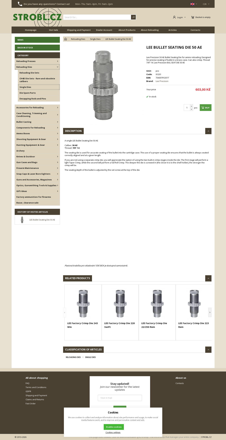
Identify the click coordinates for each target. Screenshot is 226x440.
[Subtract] (191, 109)
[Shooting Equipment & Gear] (57, 139)
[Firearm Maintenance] (57, 168)
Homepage (30, 30)
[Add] (191, 106)
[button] (64, 312)
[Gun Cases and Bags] (57, 162)
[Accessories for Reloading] (57, 107)
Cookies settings (113, 432)
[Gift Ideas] (57, 191)
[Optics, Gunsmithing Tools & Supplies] (57, 185)
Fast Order (31, 403)
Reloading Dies (73, 357)
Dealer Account (104, 30)
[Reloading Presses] (57, 61)
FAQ (27, 383)
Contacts (195, 30)
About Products (127, 30)
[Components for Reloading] (57, 128)
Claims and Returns (35, 399)
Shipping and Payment (79, 30)
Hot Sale (53, 30)
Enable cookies (114, 426)
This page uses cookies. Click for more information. (113, 437)
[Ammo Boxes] (57, 133)
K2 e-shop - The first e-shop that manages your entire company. (169, 437)
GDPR (28, 391)
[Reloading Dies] (57, 67)
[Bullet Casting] (57, 122)
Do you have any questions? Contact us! (47, 3)
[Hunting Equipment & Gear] (57, 145)
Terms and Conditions (36, 387)
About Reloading (150, 30)
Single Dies (90, 357)
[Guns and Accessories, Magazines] (57, 180)
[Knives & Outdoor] (57, 156)
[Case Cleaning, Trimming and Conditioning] (57, 114)
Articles (173, 30)
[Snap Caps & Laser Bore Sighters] (57, 174)
